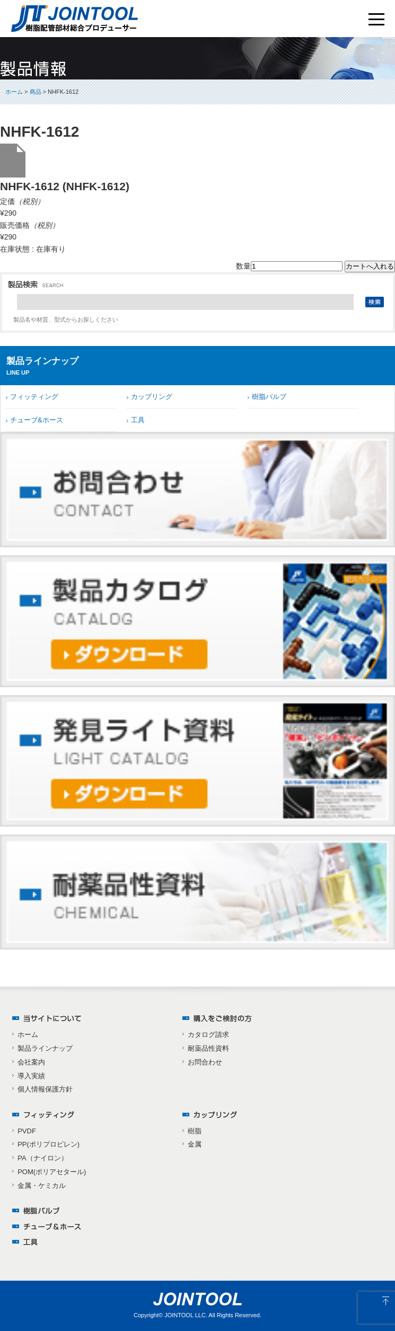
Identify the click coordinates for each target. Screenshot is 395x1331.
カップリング (151, 397)
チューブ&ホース (36, 420)
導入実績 (31, 1076)
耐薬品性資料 (208, 1048)
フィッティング (34, 397)
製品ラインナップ (45, 1048)
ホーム (14, 91)
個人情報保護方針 (45, 1089)
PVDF (26, 1131)
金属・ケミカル (41, 1186)
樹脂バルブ (269, 397)
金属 (194, 1144)
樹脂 (194, 1131)
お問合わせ (205, 1062)
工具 (138, 420)
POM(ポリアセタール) (51, 1172)
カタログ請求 (208, 1035)
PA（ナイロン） (42, 1158)
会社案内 (31, 1062)
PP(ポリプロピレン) (48, 1144)
